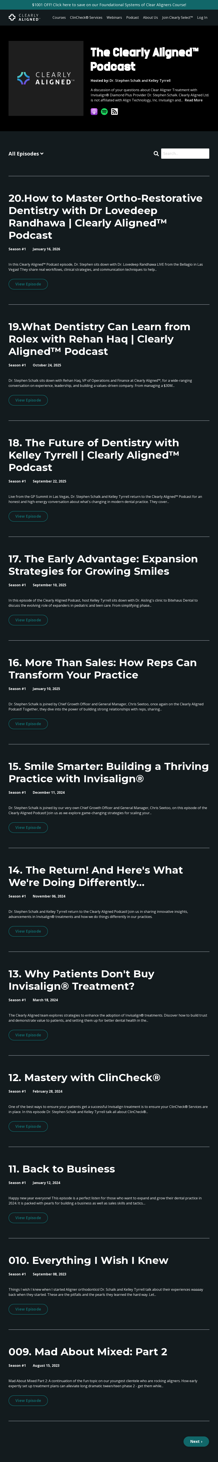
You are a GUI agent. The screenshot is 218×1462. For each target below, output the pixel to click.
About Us (150, 17)
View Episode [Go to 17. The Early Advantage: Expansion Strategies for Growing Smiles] (28, 619)
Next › (196, 1441)
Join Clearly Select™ (177, 17)
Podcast (132, 17)
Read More (194, 100)
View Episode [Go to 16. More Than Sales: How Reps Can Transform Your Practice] (28, 723)
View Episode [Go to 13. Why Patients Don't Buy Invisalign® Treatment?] (28, 1034)
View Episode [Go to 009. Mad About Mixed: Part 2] (28, 1400)
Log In (202, 17)
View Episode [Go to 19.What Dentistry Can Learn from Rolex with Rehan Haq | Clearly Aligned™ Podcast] (28, 400)
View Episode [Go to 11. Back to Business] (28, 1217)
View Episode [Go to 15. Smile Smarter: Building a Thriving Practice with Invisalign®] (28, 827)
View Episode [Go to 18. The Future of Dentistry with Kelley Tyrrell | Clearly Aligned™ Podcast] (28, 516)
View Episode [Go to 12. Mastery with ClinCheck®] (28, 1126)
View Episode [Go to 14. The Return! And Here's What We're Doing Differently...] (28, 931)
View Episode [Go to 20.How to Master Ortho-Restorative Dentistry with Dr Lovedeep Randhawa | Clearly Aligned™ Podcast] (28, 284)
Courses (59, 17)
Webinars (114, 17)
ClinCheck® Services (86, 17)
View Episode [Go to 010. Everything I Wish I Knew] (28, 1309)
